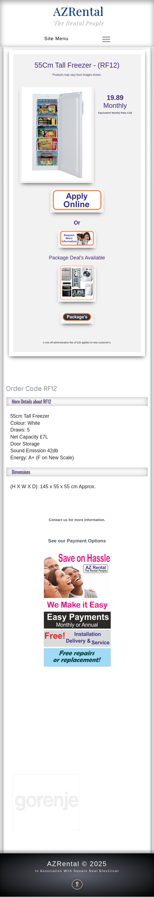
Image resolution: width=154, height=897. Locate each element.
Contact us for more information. (77, 520)
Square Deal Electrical (96, 871)
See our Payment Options (77, 541)
